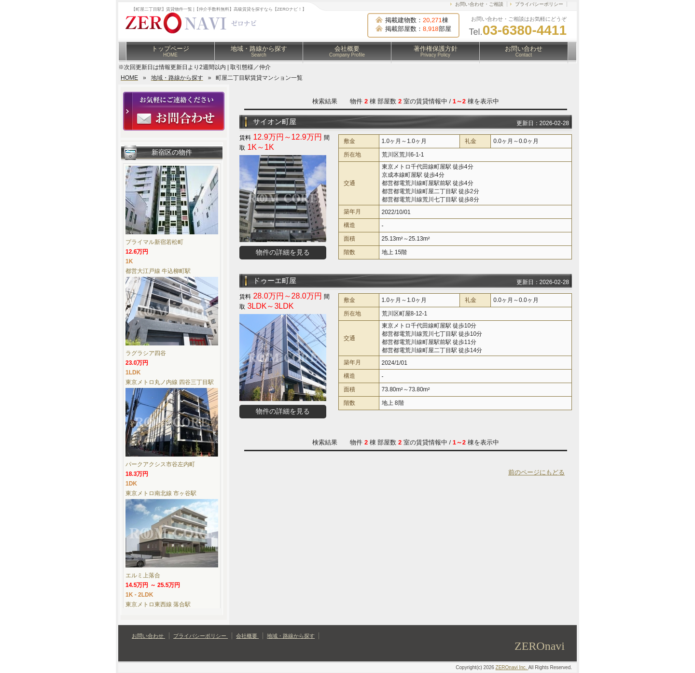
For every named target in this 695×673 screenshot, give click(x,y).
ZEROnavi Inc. (512, 667)
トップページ (170, 51)
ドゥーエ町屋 (274, 280)
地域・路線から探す (259, 51)
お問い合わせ (523, 51)
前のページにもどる (536, 472)
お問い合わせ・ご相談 (479, 4)
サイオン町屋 (274, 121)
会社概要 (347, 51)
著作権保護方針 (436, 51)
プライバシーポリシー (539, 4)
